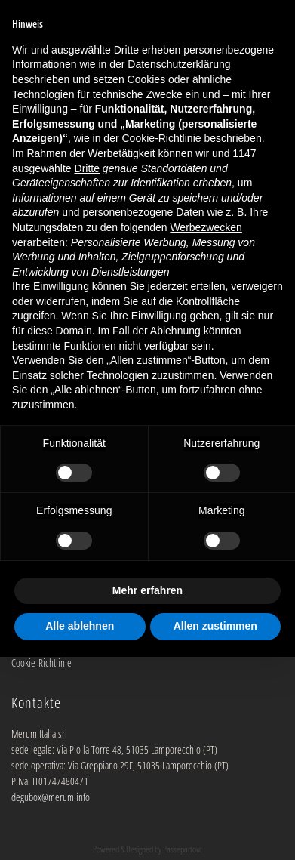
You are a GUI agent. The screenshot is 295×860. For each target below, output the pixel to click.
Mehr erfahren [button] (147, 590)
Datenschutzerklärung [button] (179, 64)
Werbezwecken (205, 227)
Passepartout (182, 849)
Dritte (87, 168)
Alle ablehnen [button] (79, 626)
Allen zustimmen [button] (215, 626)
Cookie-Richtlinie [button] (161, 138)
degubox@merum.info (50, 797)
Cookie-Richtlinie (41, 662)
